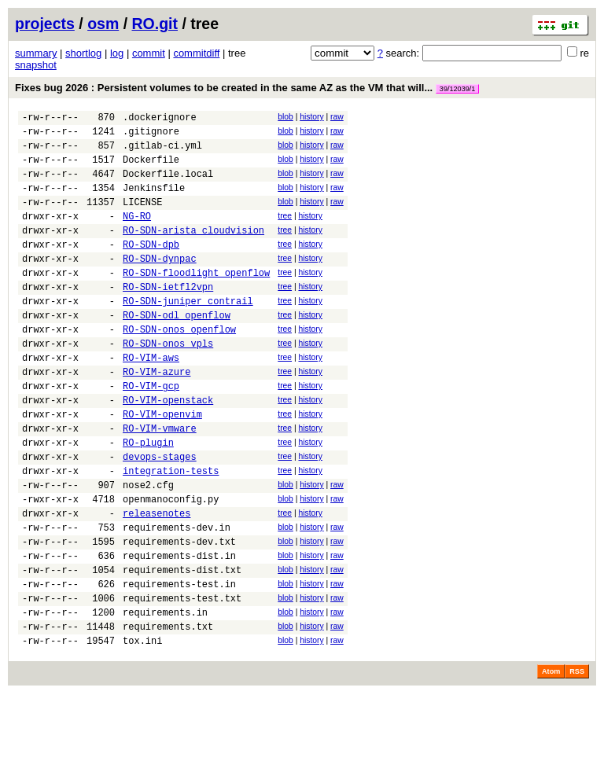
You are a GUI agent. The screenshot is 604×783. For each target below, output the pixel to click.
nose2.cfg (148, 548)
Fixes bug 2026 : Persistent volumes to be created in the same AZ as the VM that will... (247, 88)
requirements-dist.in (179, 631)
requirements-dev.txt (179, 614)
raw (337, 116)
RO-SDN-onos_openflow (179, 366)
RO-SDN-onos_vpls (168, 383)
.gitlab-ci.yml (162, 152)
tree (285, 232)
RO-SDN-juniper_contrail (188, 333)
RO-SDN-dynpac (160, 284)
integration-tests (171, 532)
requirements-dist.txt (182, 647)
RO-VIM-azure (156, 416)
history (311, 116)
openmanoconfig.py (171, 565)
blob (285, 116)
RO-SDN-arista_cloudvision (193, 251)
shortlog (83, 53)
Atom (551, 761)
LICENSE (142, 218)
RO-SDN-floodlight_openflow (196, 300)
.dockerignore (160, 119)
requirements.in (165, 697)
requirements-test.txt (182, 680)
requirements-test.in (179, 664)
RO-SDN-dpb (151, 267)
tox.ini (142, 730)
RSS (576, 761)
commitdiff (196, 53)
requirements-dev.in (176, 598)
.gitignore (151, 135)
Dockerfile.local (168, 185)
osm (103, 23)
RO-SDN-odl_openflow (176, 350)
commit (148, 53)
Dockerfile (151, 168)
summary (36, 53)
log (116, 53)
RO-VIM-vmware (160, 482)
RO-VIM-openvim (162, 465)
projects (45, 23)
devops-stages (160, 515)
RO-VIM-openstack (168, 449)
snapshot (36, 65)
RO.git (155, 23)
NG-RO (137, 234)
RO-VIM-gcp (151, 432)
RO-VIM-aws (151, 399)
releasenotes (156, 581)
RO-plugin (148, 498)
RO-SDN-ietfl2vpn (168, 317)
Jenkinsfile (154, 201)
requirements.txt (168, 713)
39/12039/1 (458, 89)
